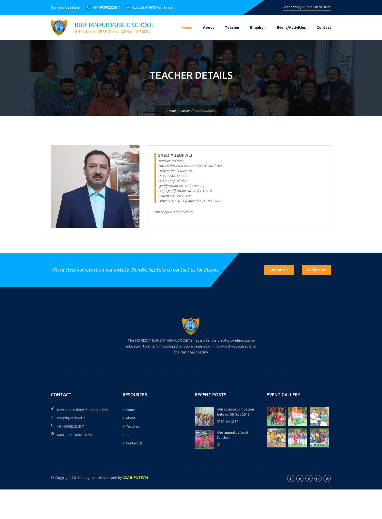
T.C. (127, 435)
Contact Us (278, 270)
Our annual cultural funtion (232, 435)
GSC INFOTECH (135, 477)
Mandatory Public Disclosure (307, 7)
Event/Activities (291, 27)
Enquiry (258, 27)
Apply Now (316, 270)
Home (187, 27)
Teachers (131, 426)
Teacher (232, 27)
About (208, 27)
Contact (324, 27)
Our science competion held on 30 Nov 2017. (235, 411)
